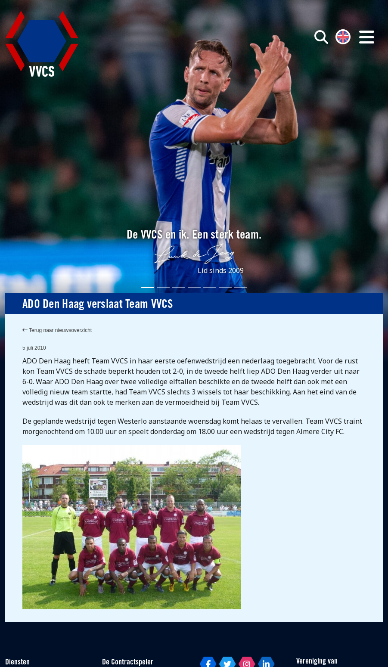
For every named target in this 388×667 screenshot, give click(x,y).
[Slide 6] (225, 287)
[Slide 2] (163, 287)
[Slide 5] (209, 287)
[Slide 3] (178, 287)
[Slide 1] (147, 287)
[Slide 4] (194, 287)
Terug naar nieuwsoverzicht (57, 330)
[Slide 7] (240, 287)
